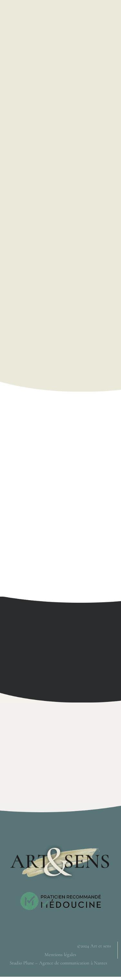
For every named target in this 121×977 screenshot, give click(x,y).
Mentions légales (60, 954)
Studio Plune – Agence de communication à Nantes (58, 963)
